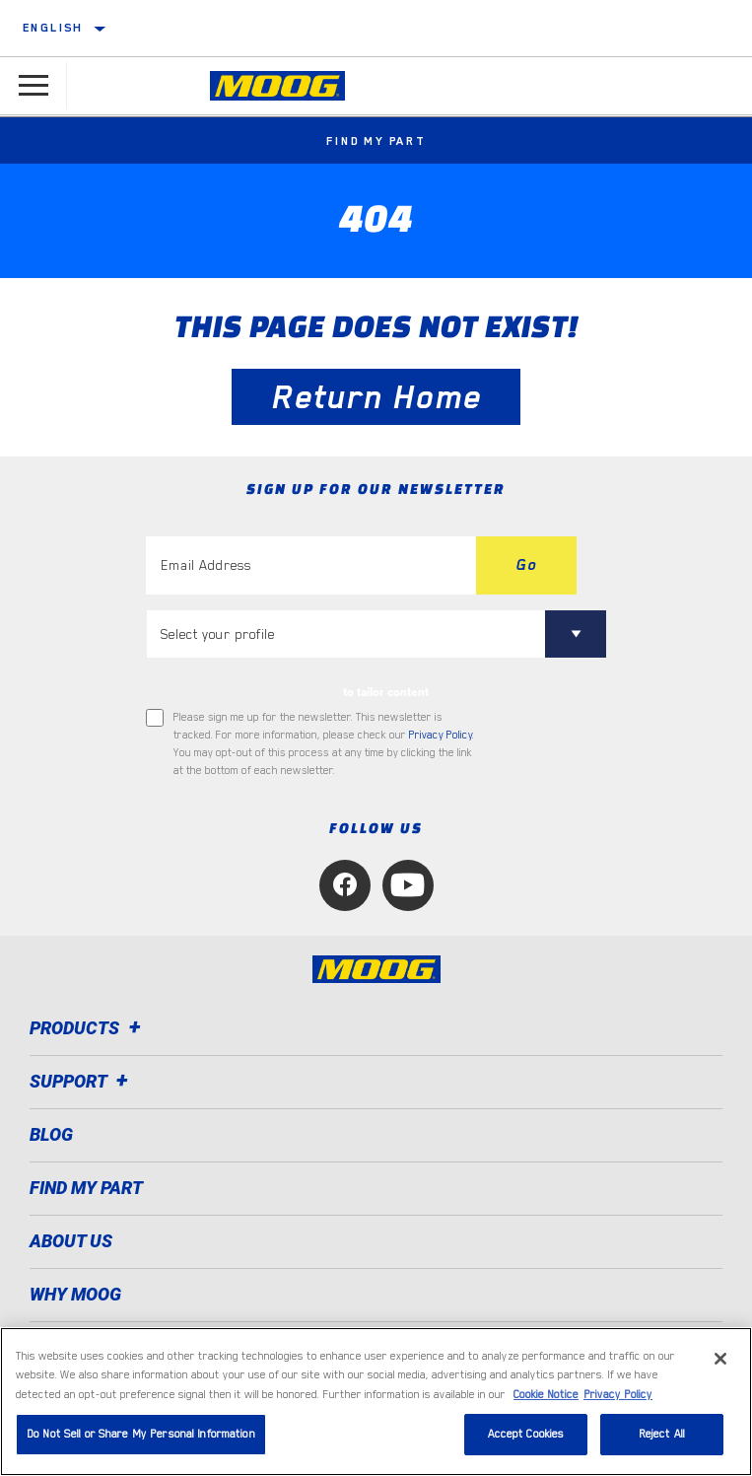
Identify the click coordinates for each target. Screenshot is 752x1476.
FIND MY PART (86, 1187)
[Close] (720, 1358)
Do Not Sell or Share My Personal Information (141, 1434)
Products (88, 1028)
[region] (376, 1401)
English (53, 28)
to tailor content (386, 692)
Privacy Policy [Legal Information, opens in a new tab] (617, 1394)
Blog (51, 1134)
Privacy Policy (440, 735)
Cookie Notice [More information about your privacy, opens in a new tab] (546, 1394)
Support (82, 1081)
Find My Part (376, 141)
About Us (71, 1240)
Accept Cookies (526, 1434)
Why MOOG (75, 1294)
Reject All (662, 1434)
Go (526, 565)
